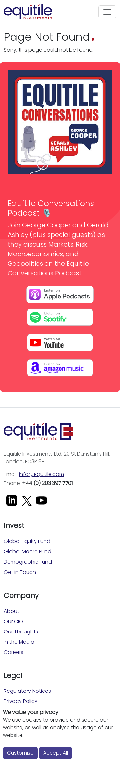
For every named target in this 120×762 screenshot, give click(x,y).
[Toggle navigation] (107, 11)
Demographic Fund (28, 561)
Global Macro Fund (27, 551)
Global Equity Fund (27, 541)
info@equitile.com (41, 474)
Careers (13, 652)
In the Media (19, 642)
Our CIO (13, 621)
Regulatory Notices (27, 691)
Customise (20, 753)
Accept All (55, 753)
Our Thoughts (21, 631)
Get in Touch (20, 572)
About (11, 611)
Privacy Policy (20, 701)
